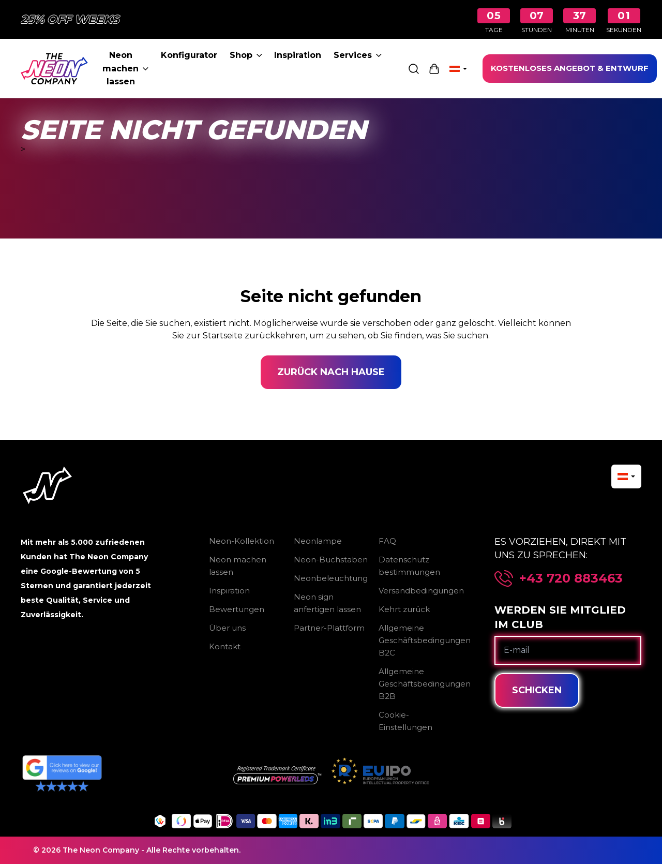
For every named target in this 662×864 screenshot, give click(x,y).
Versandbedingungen (421, 590)
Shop (246, 55)
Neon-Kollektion (241, 541)
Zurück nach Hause (331, 372)
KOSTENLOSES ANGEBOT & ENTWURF (570, 68)
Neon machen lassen (125, 68)
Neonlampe (318, 541)
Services (358, 55)
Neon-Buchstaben (331, 559)
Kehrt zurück (404, 609)
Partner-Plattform (329, 628)
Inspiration (297, 55)
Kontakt (224, 646)
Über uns (227, 628)
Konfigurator (189, 55)
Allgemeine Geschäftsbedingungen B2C (425, 640)
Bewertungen (236, 609)
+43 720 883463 (571, 578)
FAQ (387, 541)
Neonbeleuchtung (331, 578)
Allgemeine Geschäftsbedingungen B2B (425, 683)
